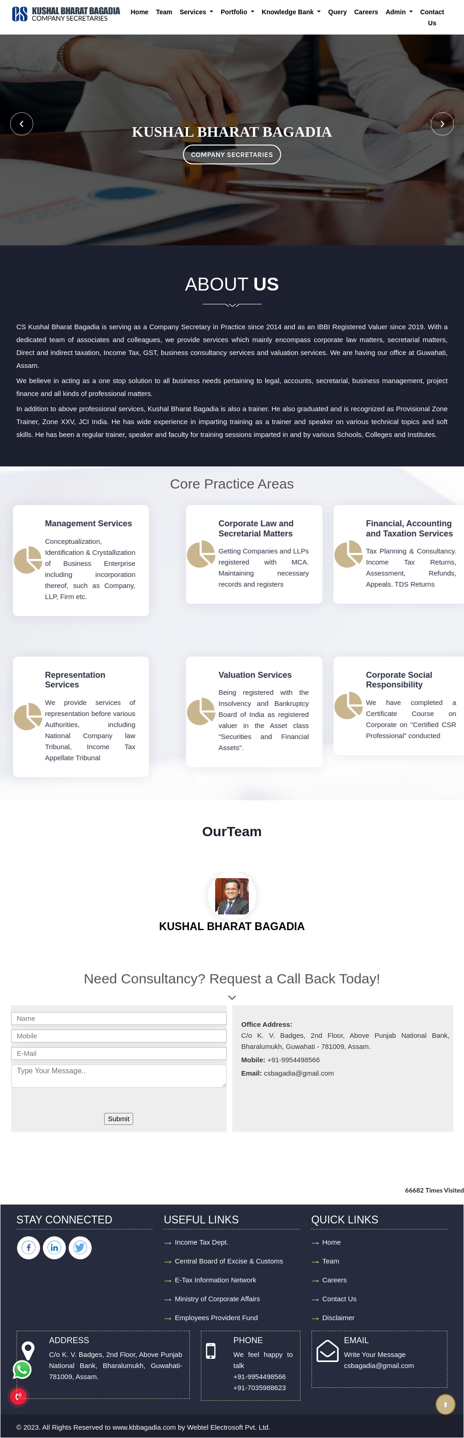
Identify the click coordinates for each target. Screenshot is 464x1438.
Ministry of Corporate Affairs (217, 1299)
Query (337, 12)
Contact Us (432, 17)
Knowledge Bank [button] (289, 12)
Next (442, 123)
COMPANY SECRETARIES (232, 154)
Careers (366, 12)
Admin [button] (396, 12)
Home (140, 12)
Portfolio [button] (235, 12)
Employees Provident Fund (216, 1318)
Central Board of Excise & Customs (229, 1261)
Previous (21, 123)
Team (164, 12)
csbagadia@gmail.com (379, 1365)
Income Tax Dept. (201, 1242)
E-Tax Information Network (215, 1280)
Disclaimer (338, 1318)
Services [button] (194, 12)
